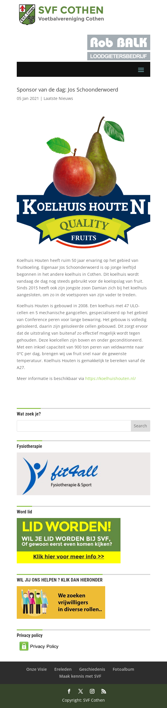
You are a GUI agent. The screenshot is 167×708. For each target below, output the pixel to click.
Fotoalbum (123, 669)
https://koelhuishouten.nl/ (110, 378)
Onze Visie (36, 669)
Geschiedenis (92, 669)
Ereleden (63, 669)
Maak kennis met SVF (80, 676)
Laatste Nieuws (58, 98)
